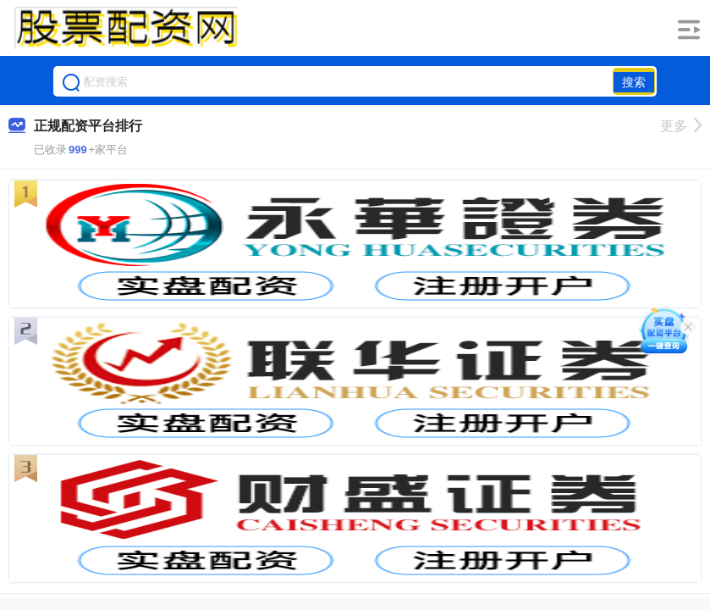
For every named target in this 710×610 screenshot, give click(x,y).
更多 (681, 126)
